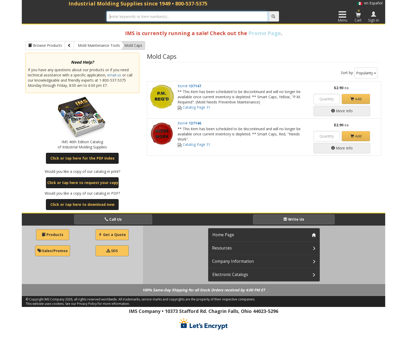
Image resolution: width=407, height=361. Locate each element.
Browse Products (45, 45)
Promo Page (264, 33)
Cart (358, 16)
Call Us (113, 219)
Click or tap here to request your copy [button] (82, 182)
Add (356, 98)
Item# (189, 85)
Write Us (293, 219)
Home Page (223, 235)
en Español (370, 3)
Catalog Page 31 (194, 107)
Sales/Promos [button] (52, 250)
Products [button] (52, 234)
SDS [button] (112, 250)
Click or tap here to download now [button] (82, 204)
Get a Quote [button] (112, 234)
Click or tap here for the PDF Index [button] (82, 158)
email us (114, 75)
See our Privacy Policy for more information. (97, 303)
